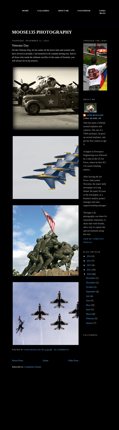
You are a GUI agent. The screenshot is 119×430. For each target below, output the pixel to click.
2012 (89, 265)
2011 (89, 269)
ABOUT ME (63, 10)
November (91, 282)
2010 (89, 274)
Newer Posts (17, 360)
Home (45, 360)
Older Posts (73, 360)
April (88, 309)
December (91, 278)
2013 (89, 260)
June (88, 300)
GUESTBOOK (83, 10)
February (90, 318)
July (88, 296)
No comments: (62, 350)
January (89, 323)
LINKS (102, 10)
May (88, 305)
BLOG (103, 13)
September (91, 291)
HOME (25, 10)
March (89, 314)
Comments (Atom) (32, 367)
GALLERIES (43, 10)
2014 (89, 256)
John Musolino (94, 115)
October (90, 287)
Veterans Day (20, 45)
